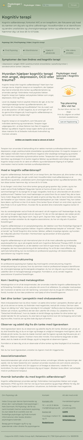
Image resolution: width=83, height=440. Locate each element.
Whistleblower (69, 420)
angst (16, 64)
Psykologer (29, 5)
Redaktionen (48, 423)
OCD (22, 64)
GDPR (65, 412)
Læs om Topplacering (68, 122)
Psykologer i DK (15, 5)
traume (26, 67)
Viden (38, 5)
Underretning (68, 416)
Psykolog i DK (7, 42)
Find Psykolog (19, 42)
